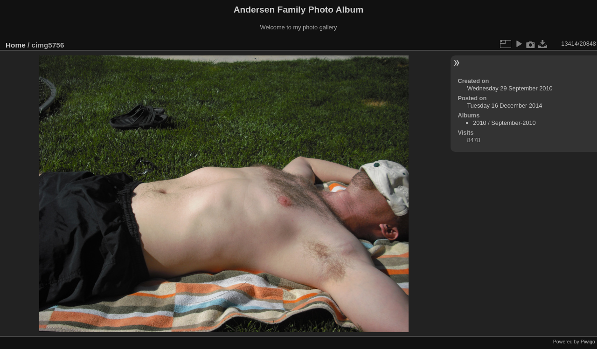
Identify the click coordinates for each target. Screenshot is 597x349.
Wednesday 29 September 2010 (509, 88)
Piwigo (588, 341)
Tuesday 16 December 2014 (504, 105)
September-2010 (513, 122)
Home (16, 45)
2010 (479, 122)
